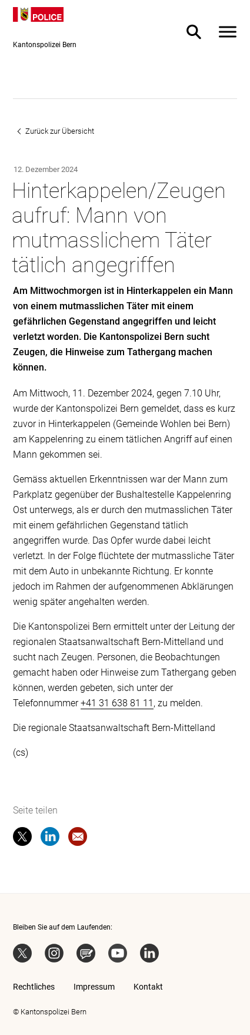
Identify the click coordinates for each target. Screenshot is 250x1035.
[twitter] (22, 839)
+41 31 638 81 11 (117, 703)
